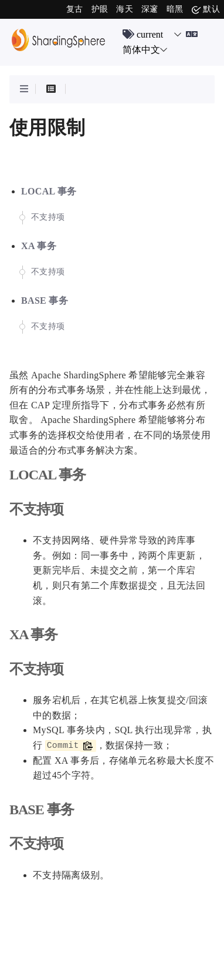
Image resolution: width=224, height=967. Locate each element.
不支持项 (48, 217)
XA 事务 (38, 246)
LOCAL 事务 (49, 191)
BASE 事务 (44, 300)
